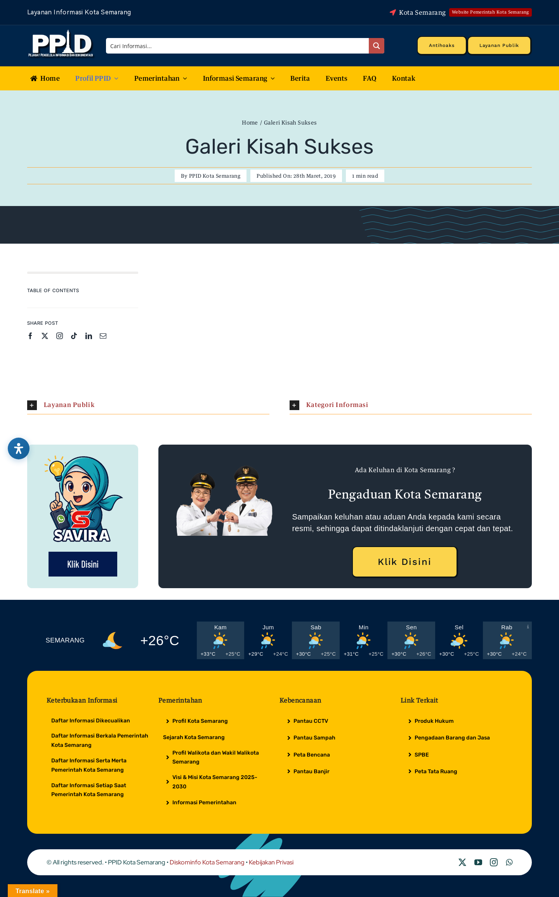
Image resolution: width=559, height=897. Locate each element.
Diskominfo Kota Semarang (207, 862)
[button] (148, 405)
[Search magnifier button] (376, 46)
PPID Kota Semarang (214, 176)
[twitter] (45, 335)
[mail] (103, 335)
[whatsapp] (509, 862)
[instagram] (59, 335)
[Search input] (238, 46)
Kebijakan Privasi (271, 862)
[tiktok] (74, 335)
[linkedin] (88, 335)
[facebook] (30, 335)
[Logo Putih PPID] (61, 31)
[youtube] (478, 862)
